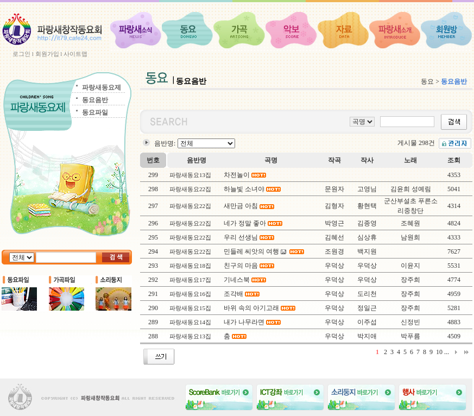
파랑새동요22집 (190, 189)
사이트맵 (75, 54)
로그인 (21, 54)
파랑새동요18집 (190, 265)
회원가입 (47, 54)
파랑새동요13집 (190, 175)
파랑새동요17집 (190, 279)
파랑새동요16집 (190, 294)
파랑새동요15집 (190, 308)
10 (439, 352)
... (446, 352)
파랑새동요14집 (190, 322)
